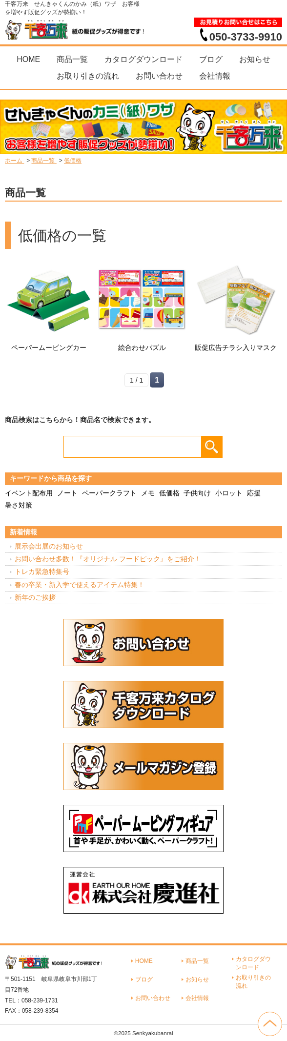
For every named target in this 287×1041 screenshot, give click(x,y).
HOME (28, 59)
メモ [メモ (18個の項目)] (148, 493)
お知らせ (254, 59)
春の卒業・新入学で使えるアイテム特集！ (79, 585)
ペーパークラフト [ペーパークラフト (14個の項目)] (109, 493)
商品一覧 (72, 59)
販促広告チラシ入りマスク (236, 347)
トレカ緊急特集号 (42, 571)
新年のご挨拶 (35, 597)
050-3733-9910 (245, 36)
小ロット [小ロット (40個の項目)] (229, 493)
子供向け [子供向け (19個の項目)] (197, 493)
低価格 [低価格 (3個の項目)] (169, 493)
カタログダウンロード (143, 59)
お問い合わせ (159, 76)
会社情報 (214, 76)
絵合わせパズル (142, 347)
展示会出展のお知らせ (49, 546)
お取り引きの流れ (88, 76)
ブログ (211, 59)
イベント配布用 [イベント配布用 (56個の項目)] (29, 493)
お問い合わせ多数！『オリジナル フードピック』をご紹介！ (108, 559)
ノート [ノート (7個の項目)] (67, 493)
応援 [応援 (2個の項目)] (254, 493)
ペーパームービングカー (48, 347)
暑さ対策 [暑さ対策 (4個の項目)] (18, 505)
